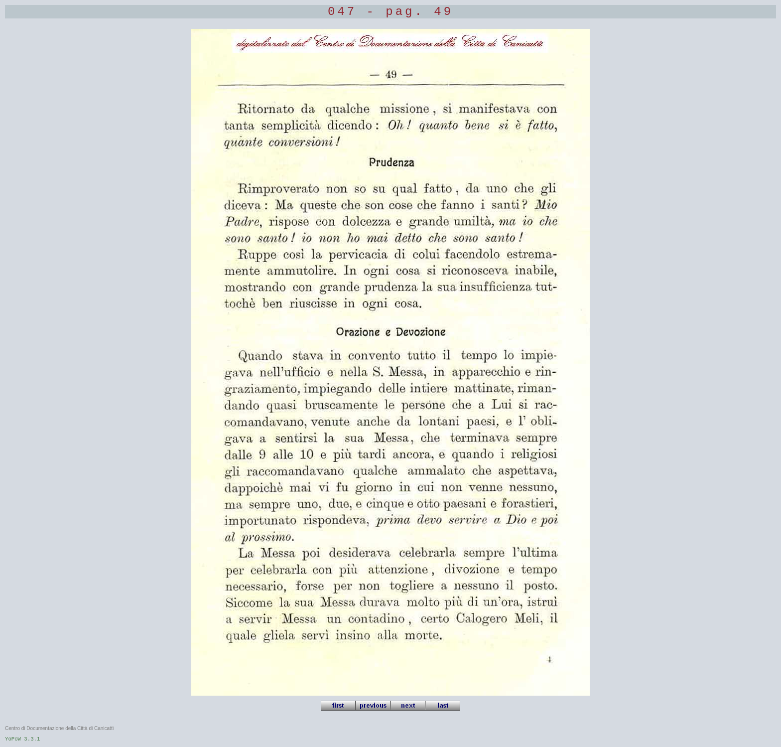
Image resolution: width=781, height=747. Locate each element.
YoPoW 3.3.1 (22, 739)
